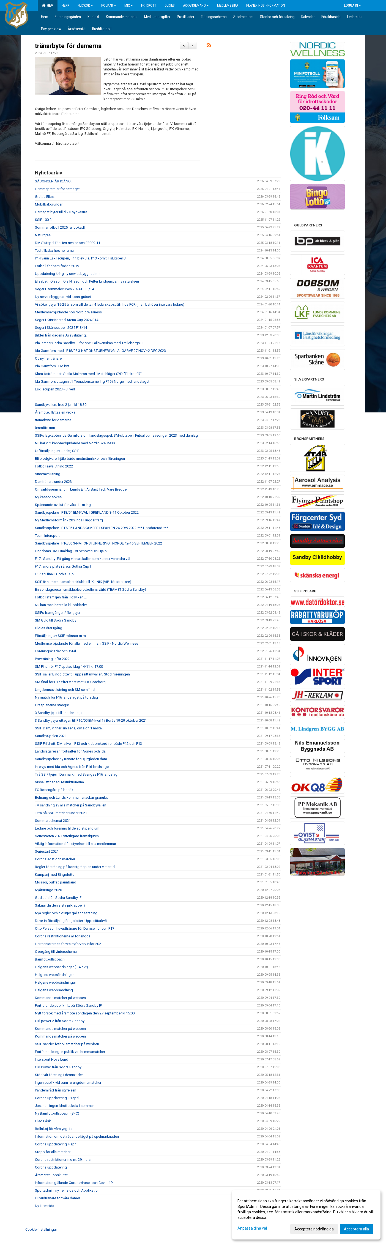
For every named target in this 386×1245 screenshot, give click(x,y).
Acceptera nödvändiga (314, 1229)
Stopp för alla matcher (52, 1152)
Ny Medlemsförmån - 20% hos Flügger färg (69, 520)
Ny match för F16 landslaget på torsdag (66, 697)
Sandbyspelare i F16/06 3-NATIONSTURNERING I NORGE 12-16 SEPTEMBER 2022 (98, 543)
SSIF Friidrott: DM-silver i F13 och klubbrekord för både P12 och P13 (88, 743)
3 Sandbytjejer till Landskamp (58, 713)
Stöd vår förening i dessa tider (59, 1075)
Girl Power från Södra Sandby (58, 1067)
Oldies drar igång (48, 628)
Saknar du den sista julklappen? (60, 905)
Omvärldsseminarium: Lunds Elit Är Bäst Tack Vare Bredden (81, 489)
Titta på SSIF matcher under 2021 (61, 813)
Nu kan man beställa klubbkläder (61, 605)
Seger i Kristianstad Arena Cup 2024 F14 (66, 320)
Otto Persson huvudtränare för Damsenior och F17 (74, 928)
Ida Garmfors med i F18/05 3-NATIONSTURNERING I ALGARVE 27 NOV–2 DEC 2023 (100, 351)
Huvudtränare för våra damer (57, 1198)
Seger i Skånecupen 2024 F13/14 (61, 327)
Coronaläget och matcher (55, 859)
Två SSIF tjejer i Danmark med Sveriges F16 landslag (76, 774)
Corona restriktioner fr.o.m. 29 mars (63, 1160)
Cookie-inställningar (41, 1229)
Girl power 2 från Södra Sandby (59, 1021)
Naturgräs (43, 235)
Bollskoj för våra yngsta (53, 1129)
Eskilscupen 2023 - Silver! (55, 389)
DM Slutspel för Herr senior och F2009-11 (67, 243)
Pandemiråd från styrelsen (55, 1090)
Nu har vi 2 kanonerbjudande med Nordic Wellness (75, 443)
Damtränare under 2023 (53, 482)
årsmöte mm (45, 428)
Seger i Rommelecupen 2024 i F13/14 (64, 289)
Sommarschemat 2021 (53, 821)
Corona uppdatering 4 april (56, 1144)
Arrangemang (196, 5)
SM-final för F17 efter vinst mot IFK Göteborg (70, 682)
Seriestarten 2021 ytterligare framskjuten (67, 836)
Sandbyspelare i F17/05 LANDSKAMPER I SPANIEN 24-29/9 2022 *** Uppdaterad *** (101, 528)
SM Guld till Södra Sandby (55, 620)
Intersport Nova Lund (51, 1059)
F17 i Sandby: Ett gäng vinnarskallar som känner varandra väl (82, 559)
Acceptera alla (356, 1229)
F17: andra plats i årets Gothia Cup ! (63, 566)
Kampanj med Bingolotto (55, 874)
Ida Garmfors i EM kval (52, 366)
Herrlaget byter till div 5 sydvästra (61, 212)
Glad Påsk (43, 1121)
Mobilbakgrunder (48, 204)
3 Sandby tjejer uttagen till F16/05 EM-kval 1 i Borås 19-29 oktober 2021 (91, 720)
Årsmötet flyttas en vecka (55, 412)
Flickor (85, 5)
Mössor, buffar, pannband (55, 882)
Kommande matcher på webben (60, 998)
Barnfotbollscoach (50, 959)
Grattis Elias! (44, 197)
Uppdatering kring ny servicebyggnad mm (68, 274)
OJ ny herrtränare (48, 358)
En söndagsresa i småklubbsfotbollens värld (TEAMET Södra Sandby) (90, 589)
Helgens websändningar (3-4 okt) (61, 967)
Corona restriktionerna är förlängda (63, 936)
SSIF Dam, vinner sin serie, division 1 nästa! (69, 728)
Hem (47, 5)
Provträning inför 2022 (52, 659)
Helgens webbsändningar (55, 982)
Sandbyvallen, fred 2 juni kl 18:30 (60, 405)
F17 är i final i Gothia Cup (54, 574)
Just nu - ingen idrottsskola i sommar (64, 1106)
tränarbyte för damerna (68, 46)
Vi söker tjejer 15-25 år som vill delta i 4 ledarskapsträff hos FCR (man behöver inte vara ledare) (109, 304)
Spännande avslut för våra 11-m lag (63, 505)
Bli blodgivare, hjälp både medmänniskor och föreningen (80, 458)
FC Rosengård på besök (54, 790)
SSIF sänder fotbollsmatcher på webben (67, 1044)
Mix (128, 5)
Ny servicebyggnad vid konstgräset (63, 297)
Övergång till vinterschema (56, 952)
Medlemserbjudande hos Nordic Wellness (68, 312)
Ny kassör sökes (48, 497)
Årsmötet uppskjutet (51, 1175)
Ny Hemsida (44, 1206)
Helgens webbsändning (54, 990)
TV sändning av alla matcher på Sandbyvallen (70, 805)
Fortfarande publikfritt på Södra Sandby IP (68, 1005)
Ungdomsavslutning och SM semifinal (65, 690)
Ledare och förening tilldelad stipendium (67, 828)
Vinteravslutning (47, 474)
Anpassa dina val (252, 1228)
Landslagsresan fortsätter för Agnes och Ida (70, 751)
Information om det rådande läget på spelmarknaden (77, 1136)
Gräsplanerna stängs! (52, 705)
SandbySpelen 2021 (51, 736)
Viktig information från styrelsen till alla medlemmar (75, 844)
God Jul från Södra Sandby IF (58, 898)
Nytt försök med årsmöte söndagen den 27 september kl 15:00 (85, 1013)
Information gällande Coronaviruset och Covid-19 (74, 1183)
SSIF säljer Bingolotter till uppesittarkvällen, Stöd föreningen (82, 674)
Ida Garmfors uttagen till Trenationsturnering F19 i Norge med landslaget (92, 381)
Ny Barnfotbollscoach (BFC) (57, 1113)
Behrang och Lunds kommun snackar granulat (71, 797)
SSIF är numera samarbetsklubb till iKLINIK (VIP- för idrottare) (83, 582)
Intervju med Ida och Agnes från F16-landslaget (72, 767)
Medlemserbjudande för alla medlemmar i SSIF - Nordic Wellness (86, 643)
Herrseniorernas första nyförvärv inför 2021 (69, 944)
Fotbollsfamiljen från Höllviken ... (61, 597)
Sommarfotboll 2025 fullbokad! (60, 227)
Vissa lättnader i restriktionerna (59, 782)
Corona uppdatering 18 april (57, 1098)
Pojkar (108, 5)
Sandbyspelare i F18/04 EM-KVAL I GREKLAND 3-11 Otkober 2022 (87, 512)
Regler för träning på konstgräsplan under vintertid (75, 867)
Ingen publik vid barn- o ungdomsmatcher (68, 1082)
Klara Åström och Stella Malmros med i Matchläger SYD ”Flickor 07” (88, 374)
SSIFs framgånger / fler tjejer (57, 613)
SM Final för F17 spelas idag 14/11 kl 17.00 (69, 666)
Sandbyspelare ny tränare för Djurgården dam (71, 759)
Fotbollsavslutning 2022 (54, 466)
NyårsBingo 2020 (48, 890)
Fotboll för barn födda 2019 (57, 266)
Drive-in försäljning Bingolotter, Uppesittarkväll (71, 921)
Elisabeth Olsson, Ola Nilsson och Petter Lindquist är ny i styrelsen (87, 281)
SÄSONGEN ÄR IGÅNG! (53, 181)
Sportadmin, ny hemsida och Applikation (67, 1190)
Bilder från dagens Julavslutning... (61, 335)
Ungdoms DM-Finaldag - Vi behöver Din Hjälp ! (71, 551)
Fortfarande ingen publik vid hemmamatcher (70, 1052)
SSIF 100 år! (44, 220)
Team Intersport (47, 535)
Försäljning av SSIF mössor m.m (60, 636)
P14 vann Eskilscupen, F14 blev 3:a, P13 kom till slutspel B (80, 258)
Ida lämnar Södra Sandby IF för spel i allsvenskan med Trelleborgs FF (89, 343)
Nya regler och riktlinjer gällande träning (66, 913)
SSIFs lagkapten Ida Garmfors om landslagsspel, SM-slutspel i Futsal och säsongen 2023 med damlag (116, 435)
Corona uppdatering (51, 1167)
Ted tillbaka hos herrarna (54, 250)
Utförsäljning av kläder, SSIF (57, 451)
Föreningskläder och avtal (55, 651)
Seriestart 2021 (47, 851)
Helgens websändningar (54, 975)
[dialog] (306, 1214)
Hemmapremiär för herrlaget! (58, 189)
